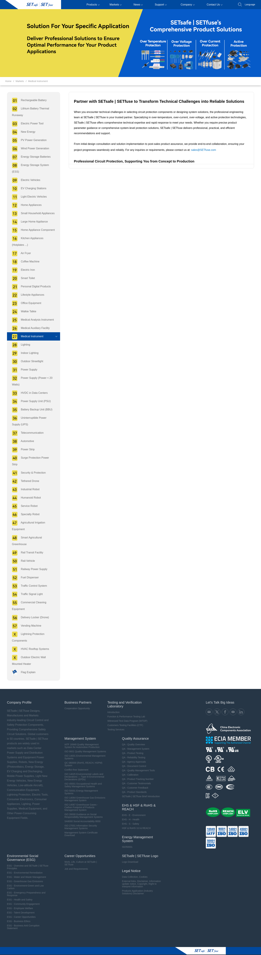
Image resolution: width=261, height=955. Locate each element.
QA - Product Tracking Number (137, 772)
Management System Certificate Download (79, 827)
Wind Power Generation (28, 148)
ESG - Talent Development (19, 906)
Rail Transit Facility (25, 546)
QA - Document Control (133, 759)
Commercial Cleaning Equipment (27, 598)
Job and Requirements (75, 862)
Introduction (112, 705)
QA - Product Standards (133, 785)
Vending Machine (24, 619)
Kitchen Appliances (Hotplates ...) (26, 241)
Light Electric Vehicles (27, 197)
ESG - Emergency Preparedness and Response (24, 887)
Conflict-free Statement (75, 763)
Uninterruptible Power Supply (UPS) (32, 420)
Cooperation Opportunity (76, 701)
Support (161, 4)
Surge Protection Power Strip (31, 458)
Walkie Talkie (22, 311)
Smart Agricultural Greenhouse (25, 533)
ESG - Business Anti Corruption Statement (21, 920)
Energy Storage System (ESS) (28, 168)
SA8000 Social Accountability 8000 (81, 814)
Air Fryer (19, 253)
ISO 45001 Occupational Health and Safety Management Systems (81, 778)
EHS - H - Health (129, 812)
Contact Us (215, 4)
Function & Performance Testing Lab (125, 710)
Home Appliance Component (31, 230)
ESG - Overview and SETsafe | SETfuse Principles (26, 860)
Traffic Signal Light (25, 587)
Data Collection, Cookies (133, 870)
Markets (116, 4)
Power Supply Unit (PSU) (29, 401)
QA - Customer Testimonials (135, 776)
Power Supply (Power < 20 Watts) (30, 380)
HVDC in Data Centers (28, 393)
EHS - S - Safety (129, 817)
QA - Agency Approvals (133, 755)
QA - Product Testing (131, 746)
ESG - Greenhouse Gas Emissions (23, 874)
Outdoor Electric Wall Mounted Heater (27, 653)
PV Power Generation (27, 140)
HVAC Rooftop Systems (28, 642)
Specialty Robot (24, 508)
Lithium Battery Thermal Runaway (28, 111)
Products (93, 4)
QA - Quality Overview (132, 737)
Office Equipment (24, 303)
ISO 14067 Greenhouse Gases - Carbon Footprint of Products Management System (80, 801)
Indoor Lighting (23, 353)
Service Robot (23, 499)
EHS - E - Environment (132, 808)
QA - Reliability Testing (132, 750)
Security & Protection (27, 466)
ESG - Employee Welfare (18, 901)
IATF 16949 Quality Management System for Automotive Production (80, 739)
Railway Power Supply (28, 563)
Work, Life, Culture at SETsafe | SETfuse (79, 856)
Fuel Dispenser (23, 571)
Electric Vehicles (24, 180)
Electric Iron (21, 270)
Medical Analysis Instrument (31, 320)
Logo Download (129, 855)
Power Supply (22, 370)
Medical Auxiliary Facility (29, 328)
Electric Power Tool (26, 124)
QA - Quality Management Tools (137, 763)
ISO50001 (126, 840)
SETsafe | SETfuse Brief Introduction (140, 789)
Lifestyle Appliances (26, 295)
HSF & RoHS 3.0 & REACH (135, 821)
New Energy (22, 132)
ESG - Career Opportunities (19, 910)
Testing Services (114, 723)
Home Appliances (25, 205)
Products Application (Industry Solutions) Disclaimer (136, 885)
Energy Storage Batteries (29, 157)
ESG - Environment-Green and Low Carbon (23, 880)
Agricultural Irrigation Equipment (26, 519)
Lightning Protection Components (26, 630)
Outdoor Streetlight (25, 361)
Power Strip (21, 449)
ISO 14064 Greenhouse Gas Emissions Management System (83, 792)
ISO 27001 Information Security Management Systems (79, 820)
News (138, 4)
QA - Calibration (129, 768)
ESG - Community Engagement (21, 897)
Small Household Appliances (31, 213)
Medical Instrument (38, 81)
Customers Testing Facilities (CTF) (124, 718)
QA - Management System (134, 742)
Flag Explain (22, 666)
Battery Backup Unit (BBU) (30, 410)
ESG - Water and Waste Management (24, 870)
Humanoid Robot (24, 491)
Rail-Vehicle (21, 554)
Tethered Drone (23, 474)
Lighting (19, 345)
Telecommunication (26, 433)
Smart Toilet (21, 278)
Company (188, 4)
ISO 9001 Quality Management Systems (84, 744)
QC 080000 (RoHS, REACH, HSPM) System (82, 757)
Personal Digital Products (29, 287)
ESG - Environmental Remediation (23, 866)
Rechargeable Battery (27, 100)
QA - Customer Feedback (134, 781)
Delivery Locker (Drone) (28, 611)
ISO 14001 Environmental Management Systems (83, 750)
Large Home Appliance (28, 222)
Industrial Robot (24, 483)
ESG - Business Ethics (17, 914)
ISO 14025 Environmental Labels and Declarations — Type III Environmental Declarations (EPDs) (83, 770)
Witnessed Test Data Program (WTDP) (126, 714)
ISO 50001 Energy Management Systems (80, 785)
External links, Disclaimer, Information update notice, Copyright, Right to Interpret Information (140, 877)
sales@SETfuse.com (202, 144)
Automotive (21, 441)
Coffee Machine (24, 262)
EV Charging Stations (27, 188)
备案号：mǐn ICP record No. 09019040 (194, 951)
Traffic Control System (27, 579)
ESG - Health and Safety (18, 893)
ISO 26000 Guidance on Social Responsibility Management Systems (82, 809)
